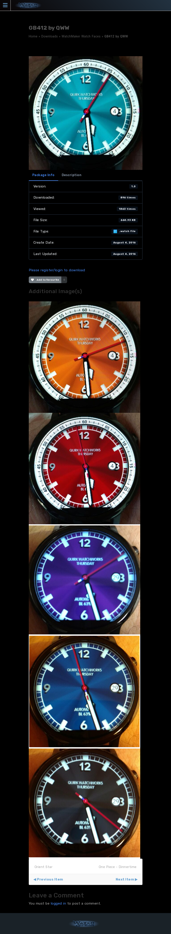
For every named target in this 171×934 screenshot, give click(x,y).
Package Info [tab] (43, 175)
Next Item (125, 879)
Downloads (49, 36)
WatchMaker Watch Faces (81, 36)
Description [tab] (72, 175)
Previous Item (50, 879)
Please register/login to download (57, 270)
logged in (58, 903)
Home (33, 36)
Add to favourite (45, 279)
